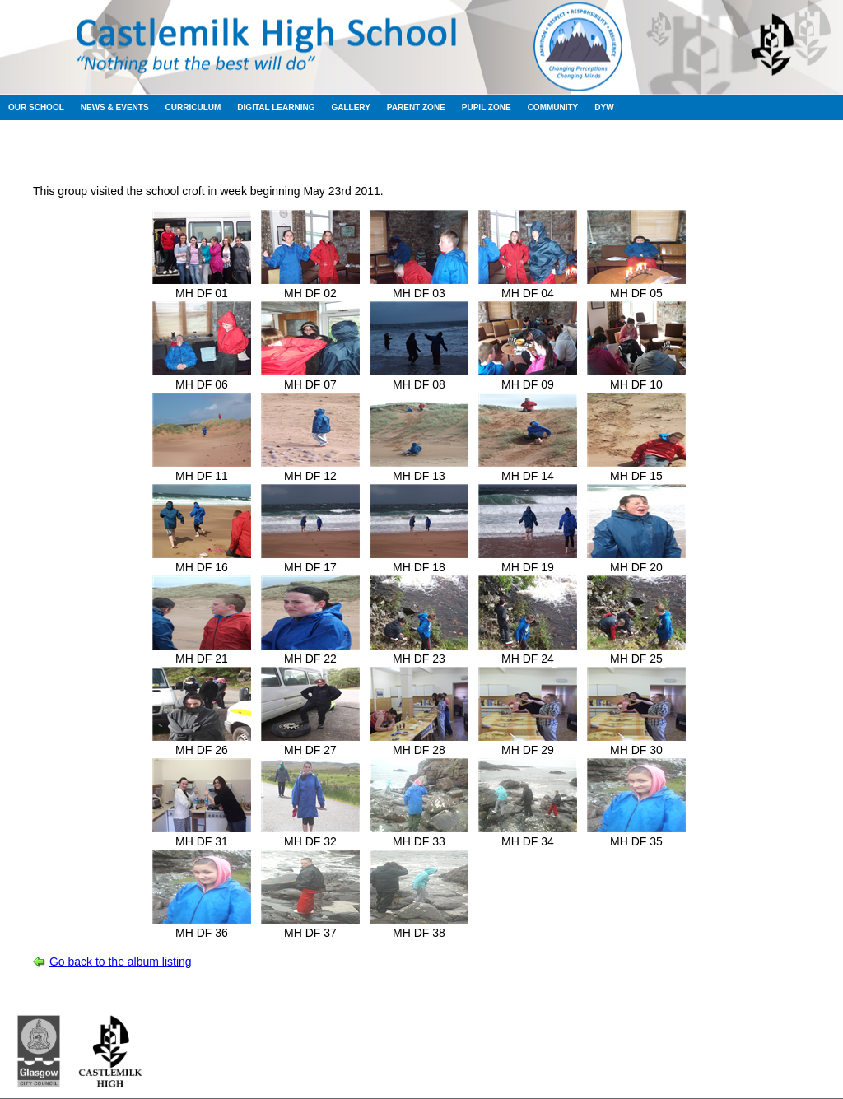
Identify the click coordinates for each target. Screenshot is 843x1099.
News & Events (115, 107)
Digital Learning (275, 107)
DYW (603, 107)
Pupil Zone (486, 107)
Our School (36, 107)
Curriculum (193, 107)
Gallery (350, 107)
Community (553, 107)
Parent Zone (416, 107)
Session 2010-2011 (339, 147)
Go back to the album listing (120, 961)
